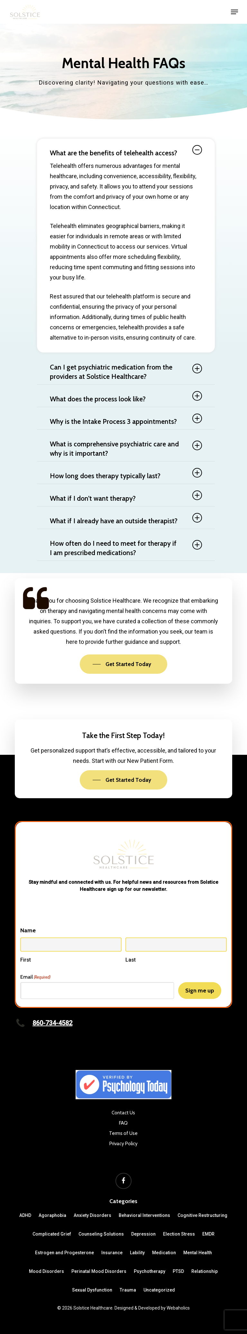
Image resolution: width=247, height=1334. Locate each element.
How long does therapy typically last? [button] (126, 474)
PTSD (178, 1271)
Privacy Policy (123, 1144)
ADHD (25, 1215)
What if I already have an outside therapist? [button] (126, 519)
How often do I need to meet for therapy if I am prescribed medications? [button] (126, 548)
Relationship (204, 1271)
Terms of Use (123, 1133)
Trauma (128, 1290)
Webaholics (178, 1308)
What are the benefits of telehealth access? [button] (126, 151)
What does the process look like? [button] (126, 397)
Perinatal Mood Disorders (98, 1271)
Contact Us (123, 1113)
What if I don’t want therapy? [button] (126, 496)
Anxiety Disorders (92, 1215)
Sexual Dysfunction (92, 1290)
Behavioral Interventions (144, 1215)
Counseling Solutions (101, 1234)
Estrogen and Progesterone (64, 1252)
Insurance (112, 1252)
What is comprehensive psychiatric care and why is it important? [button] (126, 448)
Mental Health (197, 1252)
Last (130, 960)
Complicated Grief (51, 1234)
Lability (137, 1252)
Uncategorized (159, 1290)
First (25, 960)
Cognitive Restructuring (202, 1215)
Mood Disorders (46, 1271)
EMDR (208, 1234)
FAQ (123, 1123)
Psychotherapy (149, 1271)
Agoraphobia (52, 1215)
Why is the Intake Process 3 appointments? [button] (126, 420)
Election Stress (179, 1234)
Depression (143, 1234)
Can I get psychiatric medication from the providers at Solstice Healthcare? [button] (126, 371)
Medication (164, 1252)
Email (35, 977)
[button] (234, 12)
